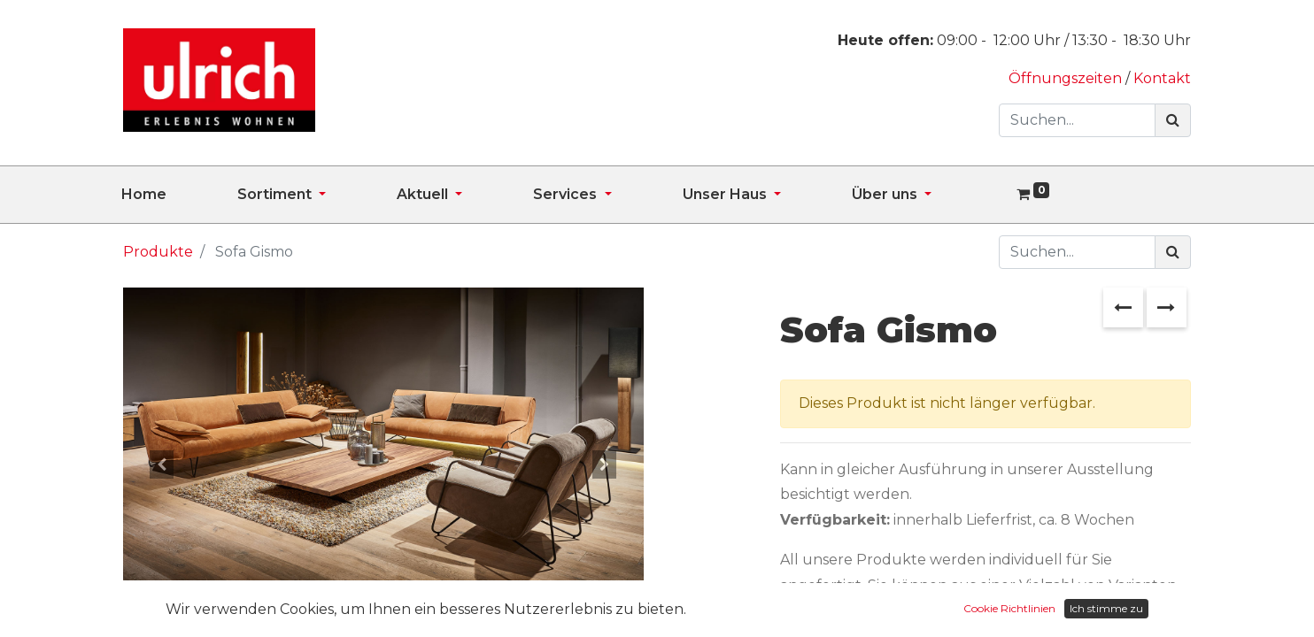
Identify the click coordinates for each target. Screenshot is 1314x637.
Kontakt (1162, 78)
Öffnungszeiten (1067, 78)
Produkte (158, 251)
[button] (162, 464)
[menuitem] (179, 194)
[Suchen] (1173, 120)
